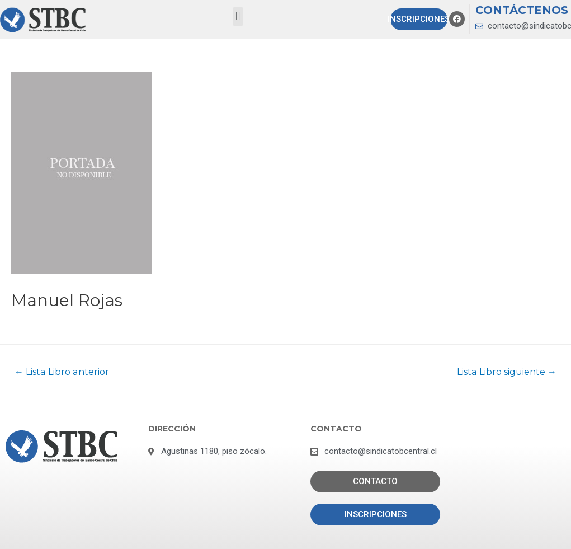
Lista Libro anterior (62, 372)
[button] (238, 16)
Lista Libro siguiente (506, 372)
